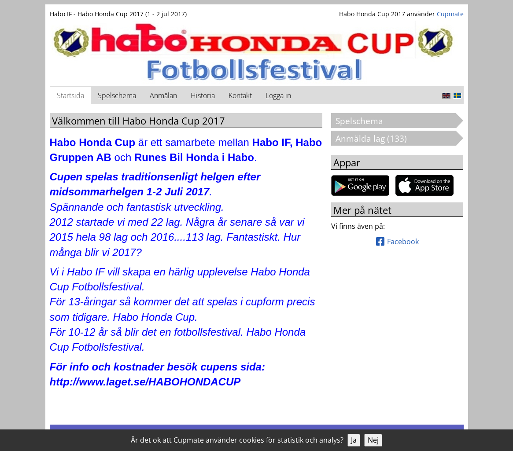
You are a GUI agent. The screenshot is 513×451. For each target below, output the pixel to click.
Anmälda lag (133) (375, 138)
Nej (373, 440)
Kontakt (240, 95)
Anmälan (163, 95)
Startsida (70, 95)
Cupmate (450, 14)
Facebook (397, 241)
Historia (203, 95)
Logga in (278, 95)
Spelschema (117, 95)
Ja (354, 440)
